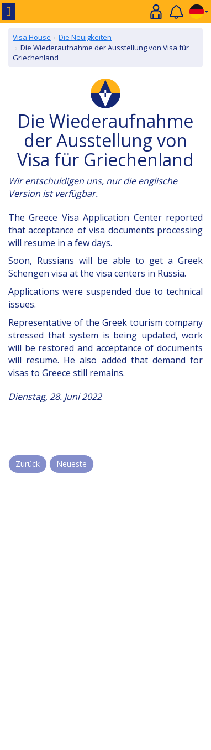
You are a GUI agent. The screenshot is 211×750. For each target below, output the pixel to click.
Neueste (71, 464)
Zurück (27, 464)
